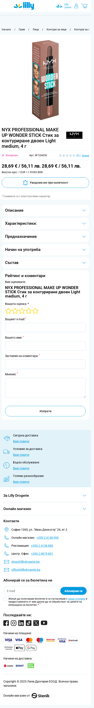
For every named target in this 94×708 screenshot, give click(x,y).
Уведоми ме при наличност (45, 182)
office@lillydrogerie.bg (25, 569)
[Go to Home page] (23, 6)
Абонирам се (73, 591)
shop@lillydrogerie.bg (25, 561)
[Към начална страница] (6, 29)
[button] (75, 134)
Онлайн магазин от (26, 695)
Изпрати (45, 411)
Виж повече (21, 441)
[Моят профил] (76, 6)
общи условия (76, 598)
